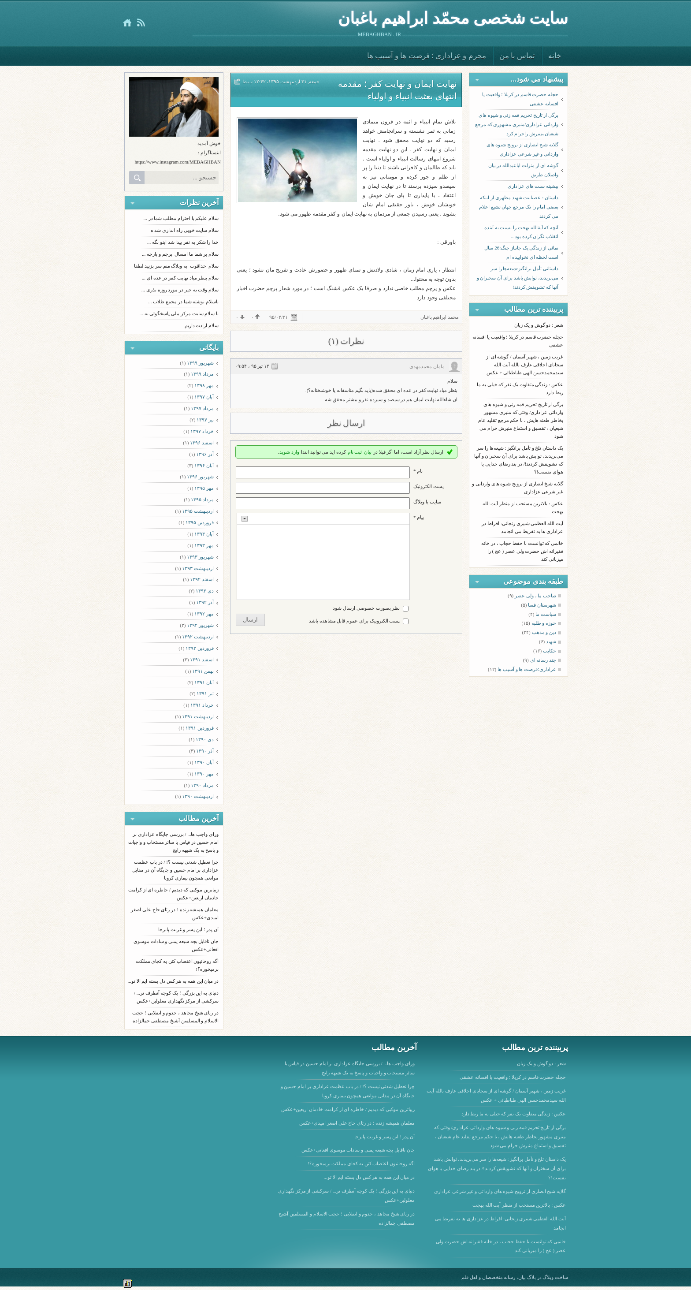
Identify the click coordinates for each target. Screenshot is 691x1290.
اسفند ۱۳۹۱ (202, 659)
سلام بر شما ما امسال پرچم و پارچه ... (180, 254)
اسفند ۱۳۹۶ (202, 442)
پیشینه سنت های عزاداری (533, 186)
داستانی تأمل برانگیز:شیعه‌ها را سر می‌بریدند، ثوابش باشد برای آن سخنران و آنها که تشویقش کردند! (518, 278)
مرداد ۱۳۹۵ (202, 499)
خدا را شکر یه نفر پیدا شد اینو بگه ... (183, 242)
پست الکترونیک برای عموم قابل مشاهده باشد (354, 620)
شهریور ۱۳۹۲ (200, 625)
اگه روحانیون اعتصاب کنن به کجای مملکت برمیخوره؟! (361, 1163)
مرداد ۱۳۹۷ (202, 408)
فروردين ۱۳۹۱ (200, 728)
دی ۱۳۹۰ (205, 739)
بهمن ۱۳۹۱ (203, 671)
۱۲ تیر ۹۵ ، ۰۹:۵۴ (252, 366)
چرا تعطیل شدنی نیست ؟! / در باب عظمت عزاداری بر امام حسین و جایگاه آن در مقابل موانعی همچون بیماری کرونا (175, 869)
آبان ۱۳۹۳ (204, 534)
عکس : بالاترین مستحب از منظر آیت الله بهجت (519, 1205)
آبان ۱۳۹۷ (204, 396)
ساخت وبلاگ (555, 1277)
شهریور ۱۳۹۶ (200, 476)
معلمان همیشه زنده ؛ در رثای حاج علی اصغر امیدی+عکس (357, 1123)
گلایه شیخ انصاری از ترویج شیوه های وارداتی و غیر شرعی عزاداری (523, 149)
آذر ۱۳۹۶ (205, 454)
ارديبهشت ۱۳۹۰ (198, 796)
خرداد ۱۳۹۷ (202, 431)
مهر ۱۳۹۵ (204, 488)
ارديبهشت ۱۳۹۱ (198, 716)
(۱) (333, 341)
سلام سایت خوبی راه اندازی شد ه (185, 230)
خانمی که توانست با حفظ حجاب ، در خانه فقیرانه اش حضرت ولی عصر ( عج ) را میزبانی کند (522, 551)
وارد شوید (289, 452)
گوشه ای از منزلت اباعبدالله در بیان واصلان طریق (523, 170)
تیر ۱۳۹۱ (205, 693)
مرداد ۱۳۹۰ (202, 785)
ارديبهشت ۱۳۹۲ (198, 636)
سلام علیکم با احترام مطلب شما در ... (181, 218)
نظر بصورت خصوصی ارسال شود (366, 608)
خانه (554, 56)
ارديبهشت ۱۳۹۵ (198, 511)
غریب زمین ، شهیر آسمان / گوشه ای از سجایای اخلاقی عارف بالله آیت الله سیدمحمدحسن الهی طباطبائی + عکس (524, 364)
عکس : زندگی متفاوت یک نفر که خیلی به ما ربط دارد (513, 1113)
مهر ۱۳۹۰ (204, 773)
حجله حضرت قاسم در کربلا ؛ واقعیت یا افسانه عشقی (520, 99)
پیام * (418, 517)
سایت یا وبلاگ (427, 501)
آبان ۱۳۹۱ (204, 682)
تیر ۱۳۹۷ (205, 419)
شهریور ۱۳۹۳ (200, 556)
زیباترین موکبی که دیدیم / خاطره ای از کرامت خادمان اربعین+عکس (348, 1109)
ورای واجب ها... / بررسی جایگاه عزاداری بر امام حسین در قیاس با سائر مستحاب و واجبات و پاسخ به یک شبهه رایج (173, 842)
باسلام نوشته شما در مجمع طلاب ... (183, 301)
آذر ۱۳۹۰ (205, 750)
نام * (418, 470)
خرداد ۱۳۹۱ (202, 705)
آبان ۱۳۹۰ (204, 762)
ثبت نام (355, 452)
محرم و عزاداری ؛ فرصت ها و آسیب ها (426, 56)
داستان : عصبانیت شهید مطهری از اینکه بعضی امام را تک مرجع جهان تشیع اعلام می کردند (518, 207)
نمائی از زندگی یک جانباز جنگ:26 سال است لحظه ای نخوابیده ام (521, 252)
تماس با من (517, 56)
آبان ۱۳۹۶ (204, 465)
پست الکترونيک (428, 486)
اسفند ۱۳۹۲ (202, 579)
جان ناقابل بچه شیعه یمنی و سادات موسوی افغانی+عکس (358, 1149)
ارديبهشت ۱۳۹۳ (198, 568)
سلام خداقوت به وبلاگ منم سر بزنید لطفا (176, 265)
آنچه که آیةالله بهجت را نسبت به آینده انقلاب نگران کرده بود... (521, 232)
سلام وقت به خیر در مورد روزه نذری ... (180, 289)
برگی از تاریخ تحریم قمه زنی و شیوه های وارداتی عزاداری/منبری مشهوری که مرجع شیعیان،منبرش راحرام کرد (516, 124)
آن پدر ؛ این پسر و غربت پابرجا (188, 929)
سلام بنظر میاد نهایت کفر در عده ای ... (180, 277)
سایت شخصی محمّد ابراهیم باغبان (453, 18)
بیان (368, 452)
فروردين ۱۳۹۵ (200, 522)
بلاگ (531, 1277)
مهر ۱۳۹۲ (204, 613)
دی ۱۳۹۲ (205, 590)
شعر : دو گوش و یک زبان (538, 325)
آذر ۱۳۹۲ (205, 602)
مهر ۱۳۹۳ (204, 545)
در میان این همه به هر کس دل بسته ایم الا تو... (173, 981)
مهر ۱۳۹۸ (204, 385)
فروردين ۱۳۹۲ (200, 648)
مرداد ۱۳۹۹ (202, 374)
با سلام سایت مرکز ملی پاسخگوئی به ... (179, 313)
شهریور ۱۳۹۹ (200, 362)
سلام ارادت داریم (202, 325)
